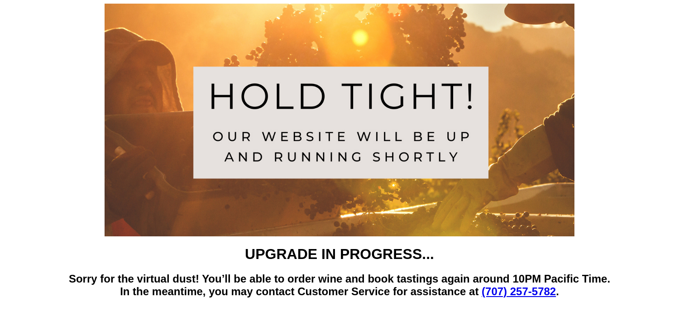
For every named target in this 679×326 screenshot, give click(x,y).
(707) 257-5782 (519, 291)
